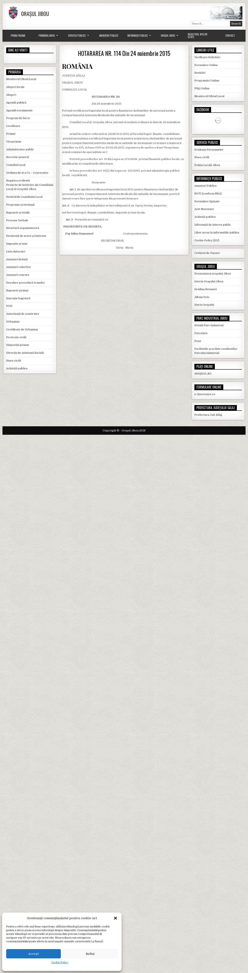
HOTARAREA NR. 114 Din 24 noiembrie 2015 (124, 53)
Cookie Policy (59, 962)
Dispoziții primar (17, 344)
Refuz (90, 954)
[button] (115, 918)
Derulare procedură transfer (25, 282)
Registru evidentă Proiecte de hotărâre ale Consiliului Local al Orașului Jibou (29, 185)
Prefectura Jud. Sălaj (208, 414)
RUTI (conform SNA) (208, 193)
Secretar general (17, 157)
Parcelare (201, 333)
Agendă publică (16, 102)
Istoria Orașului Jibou (208, 281)
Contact (230, 35)
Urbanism (12, 321)
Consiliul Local (15, 164)
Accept (33, 954)
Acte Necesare (204, 209)
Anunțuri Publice (108, 35)
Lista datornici (15, 251)
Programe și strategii (20, 204)
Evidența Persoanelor (208, 149)
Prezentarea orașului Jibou (212, 273)
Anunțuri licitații (17, 259)
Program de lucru (18, 118)
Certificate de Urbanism (22, 329)
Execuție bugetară (18, 298)
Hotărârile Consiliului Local (24, 196)
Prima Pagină (18, 35)
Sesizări (199, 72)
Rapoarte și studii (17, 212)
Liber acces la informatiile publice (216, 232)
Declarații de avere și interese (26, 235)
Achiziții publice (17, 368)
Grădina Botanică (205, 289)
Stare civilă (13, 360)
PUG (9, 305)
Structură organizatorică (22, 228)
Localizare (13, 125)
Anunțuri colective (18, 267)
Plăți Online (202, 88)
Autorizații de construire (22, 313)
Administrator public (20, 149)
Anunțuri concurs (17, 274)
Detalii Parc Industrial (208, 325)
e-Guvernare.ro (204, 394)
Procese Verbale (17, 220)
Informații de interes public (212, 224)
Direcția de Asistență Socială (25, 352)
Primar (11, 133)
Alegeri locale (15, 86)
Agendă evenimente (19, 110)
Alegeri (11, 94)
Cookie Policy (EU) (206, 240)
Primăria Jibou (47, 35)
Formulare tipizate (207, 201)
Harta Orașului (204, 304)
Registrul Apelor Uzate (197, 35)
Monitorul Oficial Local (21, 79)
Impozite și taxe (16, 243)
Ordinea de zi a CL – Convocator (27, 172)
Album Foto (201, 297)
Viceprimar (13, 141)
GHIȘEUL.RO (203, 373)
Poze (197, 341)
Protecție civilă (16, 337)
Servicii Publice (77, 35)
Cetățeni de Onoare (207, 252)
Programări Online (206, 80)
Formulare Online (206, 65)
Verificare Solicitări (207, 57)
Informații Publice (137, 35)
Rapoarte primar (17, 290)
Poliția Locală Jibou (207, 165)
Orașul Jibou (168, 35)
